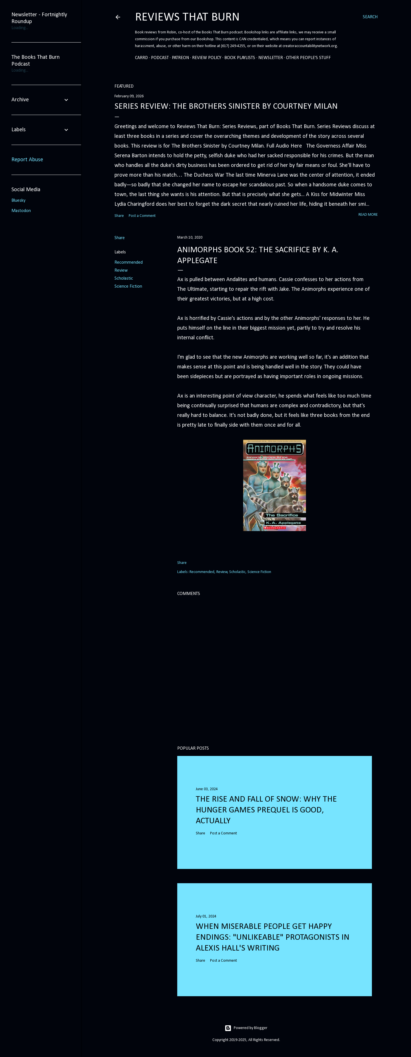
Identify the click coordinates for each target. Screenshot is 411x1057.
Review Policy (206, 58)
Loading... (19, 28)
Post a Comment (142, 216)
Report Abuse (27, 160)
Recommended (128, 262)
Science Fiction (128, 286)
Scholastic (123, 278)
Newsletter (270, 58)
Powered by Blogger (246, 1028)
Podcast (160, 58)
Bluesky (18, 200)
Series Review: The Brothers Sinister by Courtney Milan (226, 106)
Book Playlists (239, 58)
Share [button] (119, 216)
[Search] (370, 17)
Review (121, 270)
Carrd (141, 58)
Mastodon (21, 211)
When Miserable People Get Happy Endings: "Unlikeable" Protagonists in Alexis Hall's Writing (272, 937)
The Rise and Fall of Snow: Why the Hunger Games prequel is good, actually (266, 810)
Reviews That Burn (187, 17)
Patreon (180, 58)
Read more (368, 215)
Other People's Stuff (308, 58)
